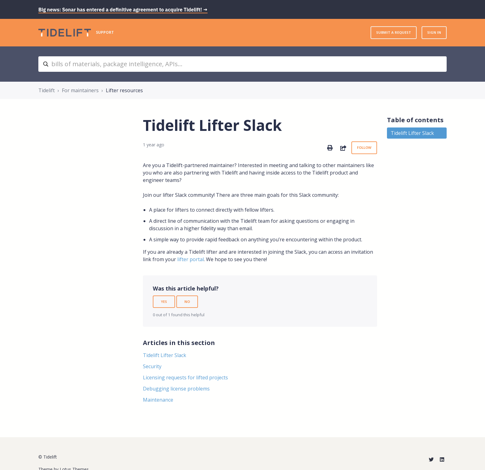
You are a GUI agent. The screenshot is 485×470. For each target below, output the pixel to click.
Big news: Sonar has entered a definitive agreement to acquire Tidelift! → (123, 9)
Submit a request (393, 32)
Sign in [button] (434, 32)
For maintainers (80, 90)
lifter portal (190, 259)
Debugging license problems (176, 388)
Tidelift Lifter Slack (164, 355)
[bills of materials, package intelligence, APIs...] (242, 64)
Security (152, 366)
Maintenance (158, 399)
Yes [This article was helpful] (164, 301)
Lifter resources (124, 90)
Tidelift (46, 90)
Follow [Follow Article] (364, 147)
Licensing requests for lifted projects (185, 377)
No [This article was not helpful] (187, 301)
